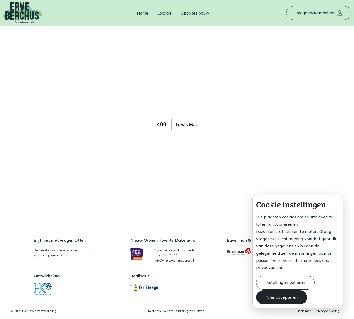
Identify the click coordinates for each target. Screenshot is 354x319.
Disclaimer (303, 311)
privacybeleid (269, 267)
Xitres (200, 311)
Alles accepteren (282, 297)
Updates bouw (195, 13)
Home (142, 13)
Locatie (164, 13)
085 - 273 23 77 (166, 255)
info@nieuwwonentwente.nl (174, 260)
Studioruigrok (183, 311)
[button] (318, 13)
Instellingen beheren (285, 282)
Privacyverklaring (327, 311)
